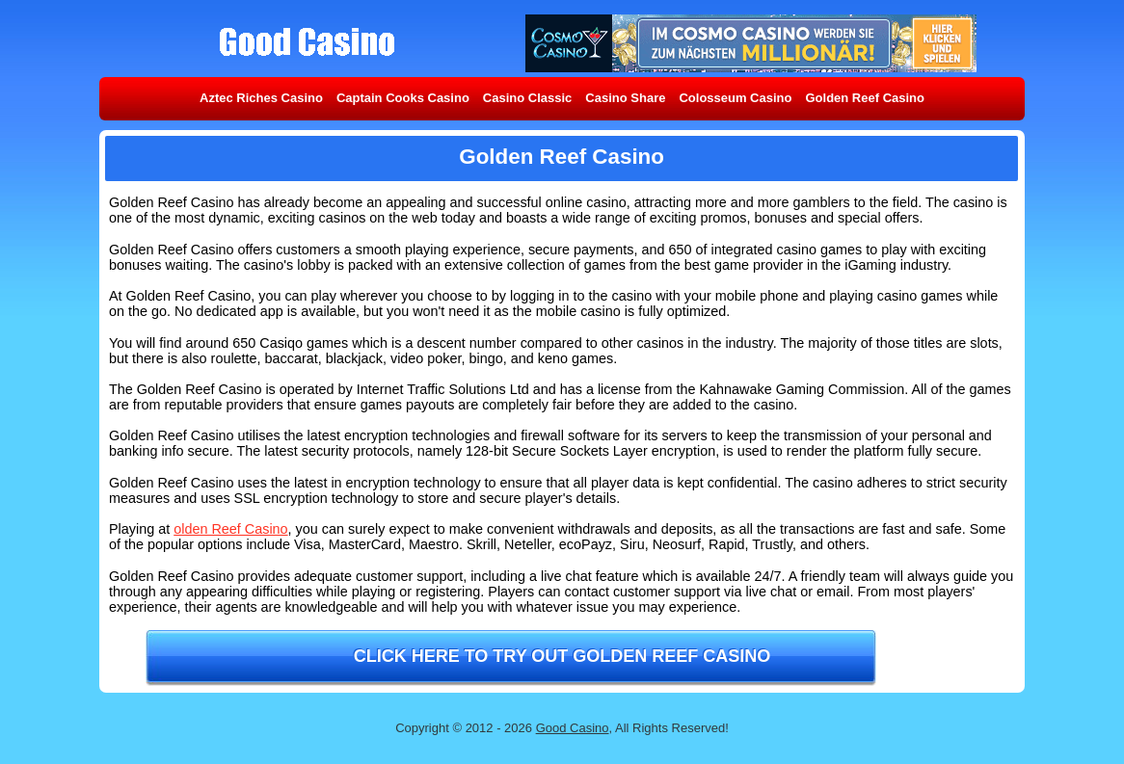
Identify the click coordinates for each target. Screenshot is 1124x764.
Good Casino (572, 728)
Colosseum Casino (735, 98)
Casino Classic (528, 98)
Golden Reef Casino (864, 98)
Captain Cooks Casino (402, 98)
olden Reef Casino (230, 529)
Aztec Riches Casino (261, 98)
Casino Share (625, 98)
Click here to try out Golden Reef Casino (562, 656)
